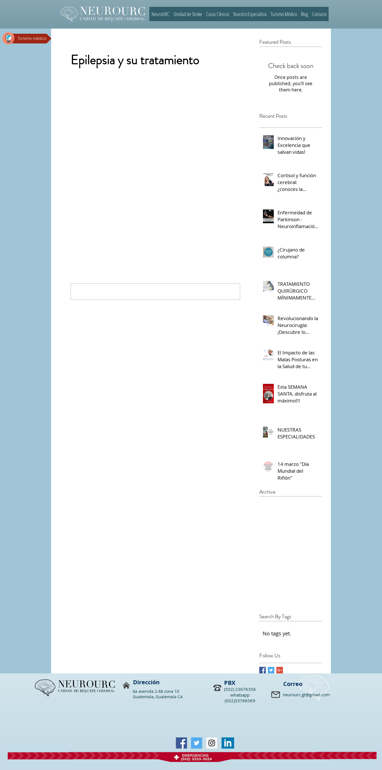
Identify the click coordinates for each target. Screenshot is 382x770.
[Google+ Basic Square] (279, 670)
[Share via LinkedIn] (101, 213)
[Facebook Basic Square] (262, 670)
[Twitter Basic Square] (271, 670)
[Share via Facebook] (73, 213)
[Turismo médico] (32, 38)
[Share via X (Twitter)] (87, 213)
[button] (276, 695)
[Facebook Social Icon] (181, 743)
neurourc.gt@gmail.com (306, 694)
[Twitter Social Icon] (196, 743)
